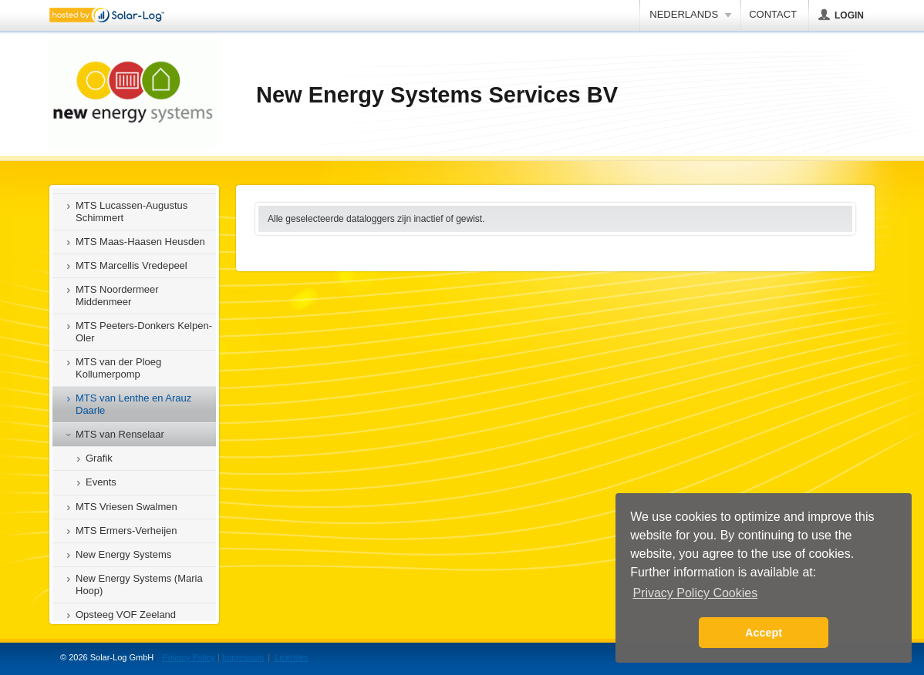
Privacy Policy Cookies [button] (694, 592)
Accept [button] (763, 632)
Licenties (291, 657)
